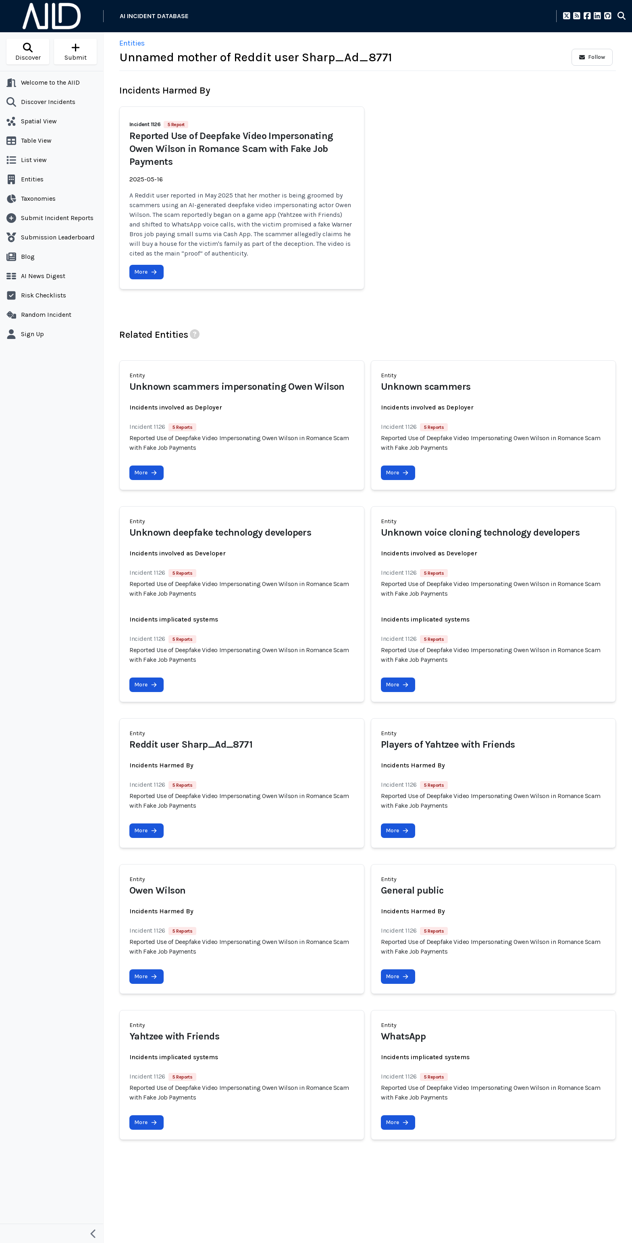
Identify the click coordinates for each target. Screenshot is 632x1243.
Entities (132, 43)
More (145, 271)
